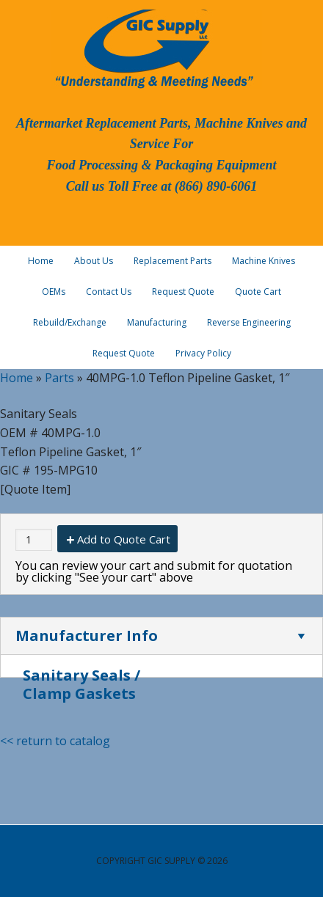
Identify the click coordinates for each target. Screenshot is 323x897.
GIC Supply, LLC (153, 48)
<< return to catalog (55, 741)
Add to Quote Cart (123, 539)
